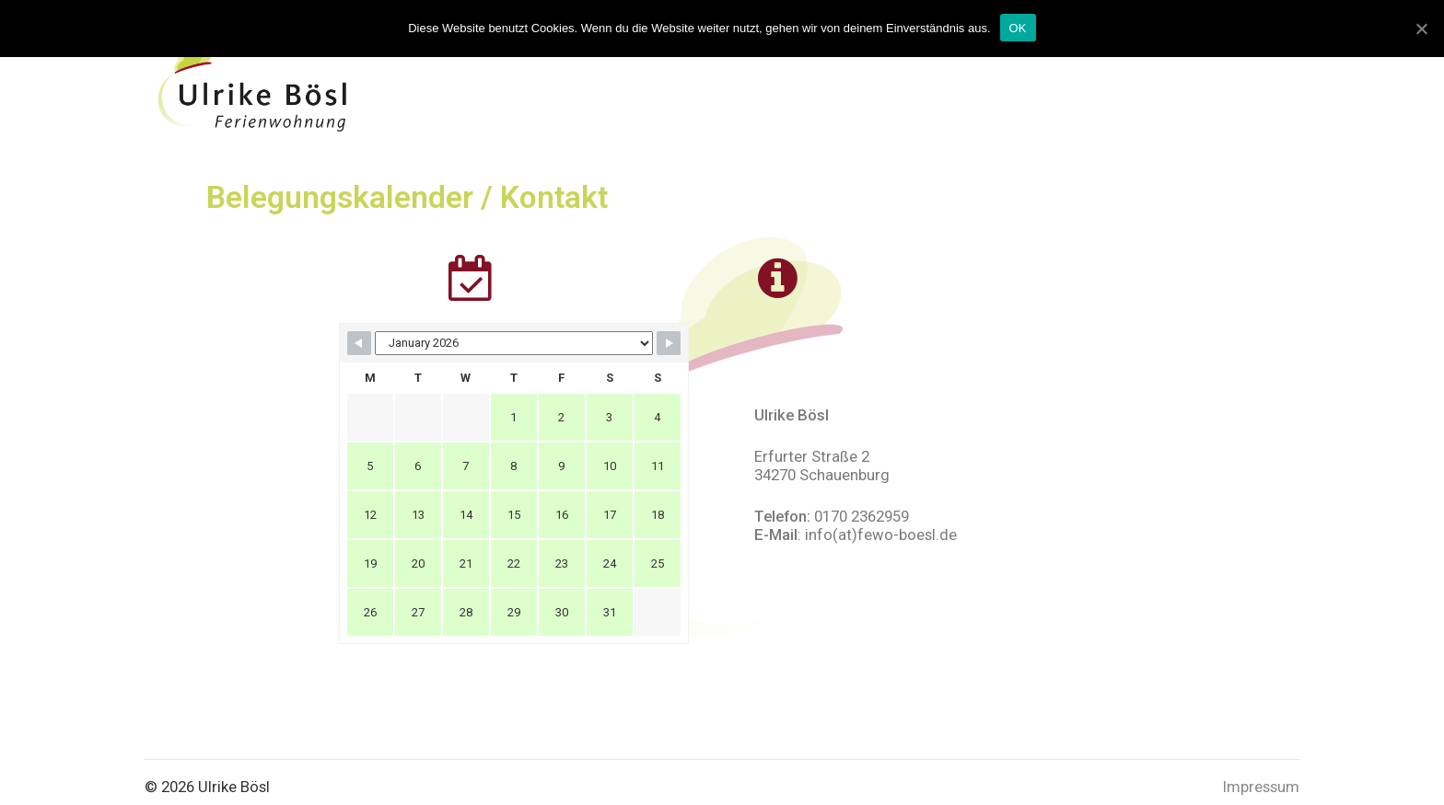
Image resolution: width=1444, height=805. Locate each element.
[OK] (1421, 28)
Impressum (1261, 786)
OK (1018, 28)
